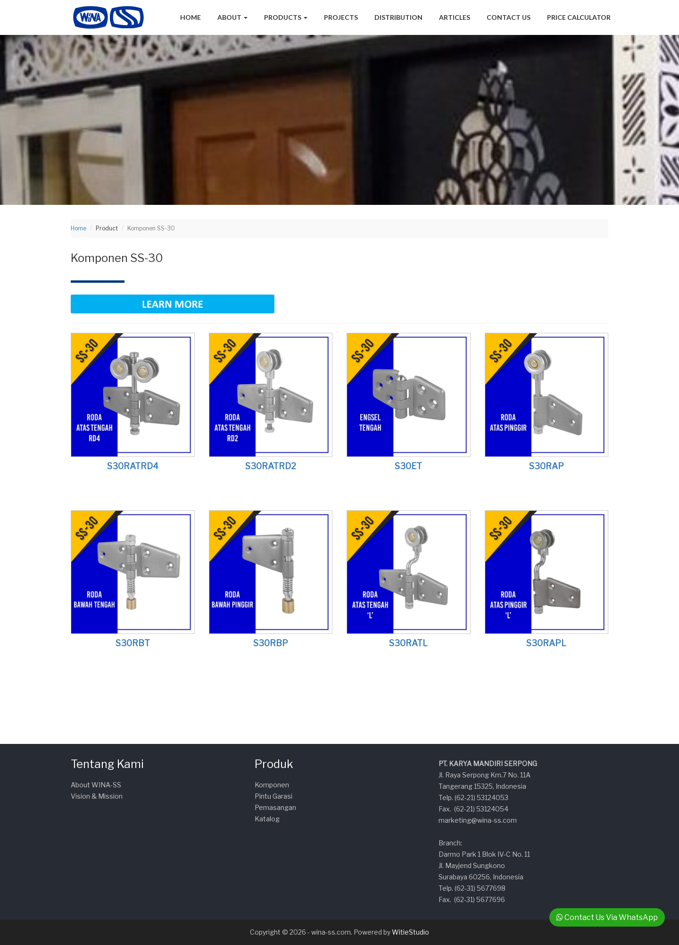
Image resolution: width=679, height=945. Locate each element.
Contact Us (508, 17)
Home (190, 17)
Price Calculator (579, 17)
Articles (454, 17)
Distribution (398, 17)
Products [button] (285, 17)
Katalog (267, 819)
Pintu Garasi (273, 796)
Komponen (272, 785)
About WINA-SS (96, 785)
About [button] (232, 17)
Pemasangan (275, 807)
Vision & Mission (97, 796)
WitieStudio (410, 932)
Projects (341, 17)
